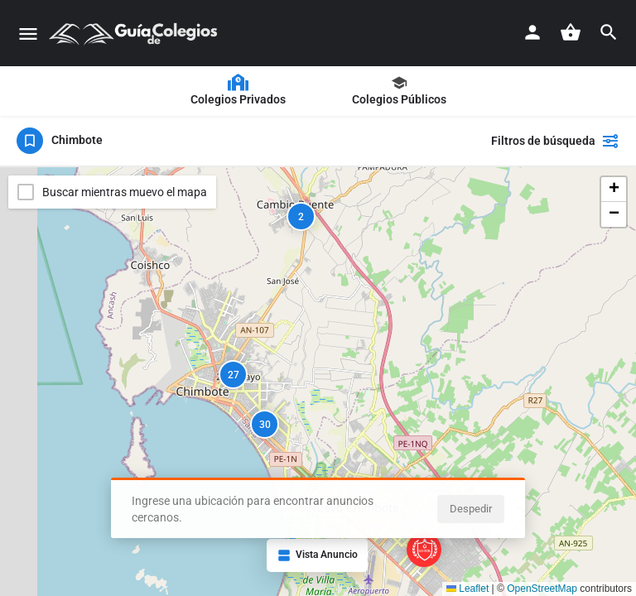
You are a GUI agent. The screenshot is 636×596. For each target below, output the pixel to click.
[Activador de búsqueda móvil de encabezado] (608, 32)
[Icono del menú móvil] (28, 33)
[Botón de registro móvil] (532, 32)
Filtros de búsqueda (555, 141)
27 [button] (233, 375)
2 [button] (301, 217)
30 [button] (265, 424)
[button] (613, 189)
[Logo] (135, 33)
